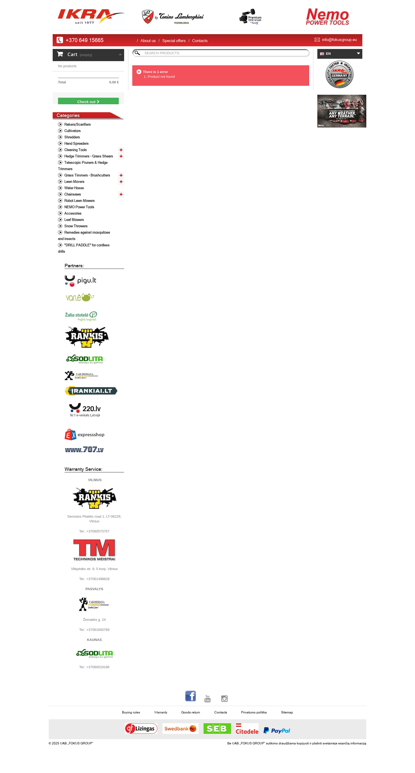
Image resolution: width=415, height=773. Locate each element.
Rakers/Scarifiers (77, 132)
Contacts (200, 40)
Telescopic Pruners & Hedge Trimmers (82, 173)
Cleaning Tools (75, 157)
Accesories (73, 221)
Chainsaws (72, 202)
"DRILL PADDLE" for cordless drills (84, 256)
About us (148, 40)
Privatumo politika (254, 720)
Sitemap (287, 720)
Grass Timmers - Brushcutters (87, 183)
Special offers (174, 40)
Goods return (190, 720)
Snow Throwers (76, 234)
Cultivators (72, 138)
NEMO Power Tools (79, 214)
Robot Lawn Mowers (79, 208)
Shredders (72, 145)
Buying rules (131, 720)
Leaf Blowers (74, 227)
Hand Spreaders (76, 151)
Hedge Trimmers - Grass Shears (88, 164)
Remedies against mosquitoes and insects (84, 243)
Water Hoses (74, 195)
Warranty (160, 720)
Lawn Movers (74, 189)
